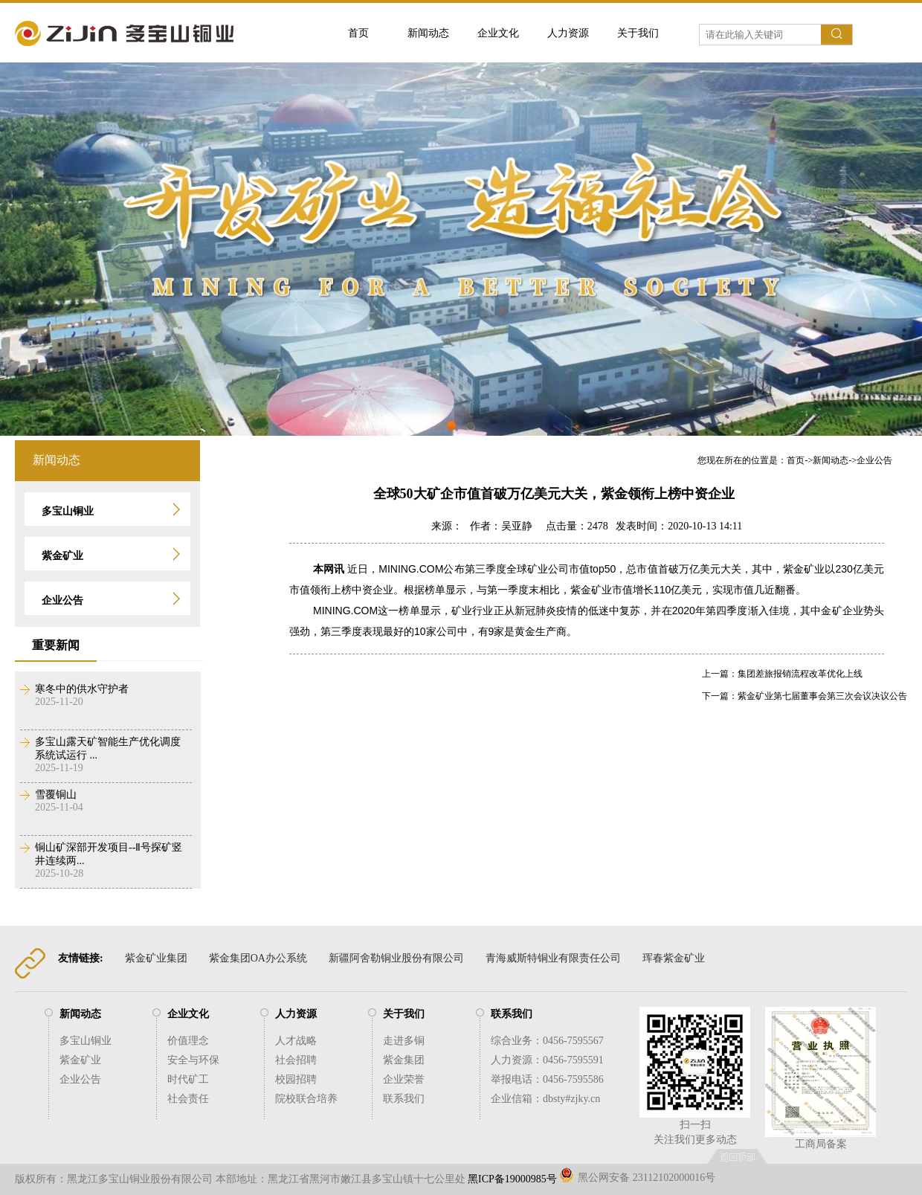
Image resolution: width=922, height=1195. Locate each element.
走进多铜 (404, 1040)
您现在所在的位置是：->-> (794, 460)
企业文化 (498, 33)
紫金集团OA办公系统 (258, 958)
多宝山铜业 (85, 1040)
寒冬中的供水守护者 (82, 689)
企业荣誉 (404, 1079)
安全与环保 (193, 1060)
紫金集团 (404, 1060)
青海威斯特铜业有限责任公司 (553, 958)
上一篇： (720, 674)
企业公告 (874, 460)
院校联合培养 (306, 1098)
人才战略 (296, 1040)
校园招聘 (296, 1079)
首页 (358, 33)
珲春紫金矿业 (673, 958)
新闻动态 (428, 33)
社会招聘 (296, 1060)
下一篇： (720, 696)
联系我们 (404, 1098)
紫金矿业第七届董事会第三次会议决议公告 (822, 696)
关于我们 (638, 33)
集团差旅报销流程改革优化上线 (800, 674)
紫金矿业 (80, 1060)
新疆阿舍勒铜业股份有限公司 (396, 958)
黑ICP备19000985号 (512, 1179)
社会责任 (188, 1098)
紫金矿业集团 (156, 958)
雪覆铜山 (56, 794)
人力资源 (568, 33)
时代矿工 (188, 1079)
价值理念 (188, 1040)
